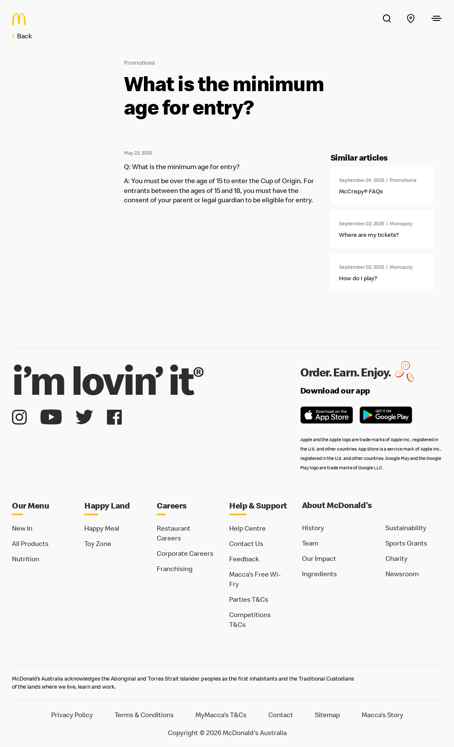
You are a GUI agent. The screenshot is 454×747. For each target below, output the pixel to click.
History (313, 527)
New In (22, 528)
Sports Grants (406, 543)
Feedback (244, 559)
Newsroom (402, 573)
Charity (396, 558)
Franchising (175, 568)
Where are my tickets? (369, 234)
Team (310, 543)
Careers (172, 505)
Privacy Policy (72, 714)
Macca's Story (382, 714)
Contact (280, 714)
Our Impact (319, 558)
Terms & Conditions (144, 714)
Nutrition (25, 559)
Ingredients (319, 573)
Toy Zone (97, 543)
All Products (30, 543)
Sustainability (405, 527)
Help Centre (247, 528)
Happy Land (107, 505)
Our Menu (30, 505)
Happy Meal (101, 528)
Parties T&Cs (248, 599)
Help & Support (258, 505)
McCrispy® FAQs (361, 191)
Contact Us (246, 543)
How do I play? (358, 278)
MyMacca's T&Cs (221, 714)
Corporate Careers (185, 553)
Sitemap (327, 714)
